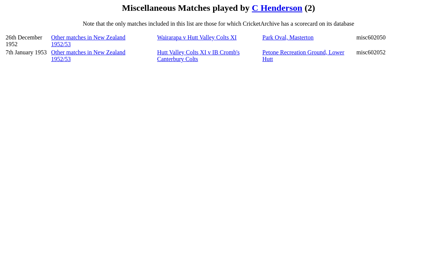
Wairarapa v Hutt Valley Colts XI (197, 37)
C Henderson (277, 8)
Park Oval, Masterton (287, 37)
